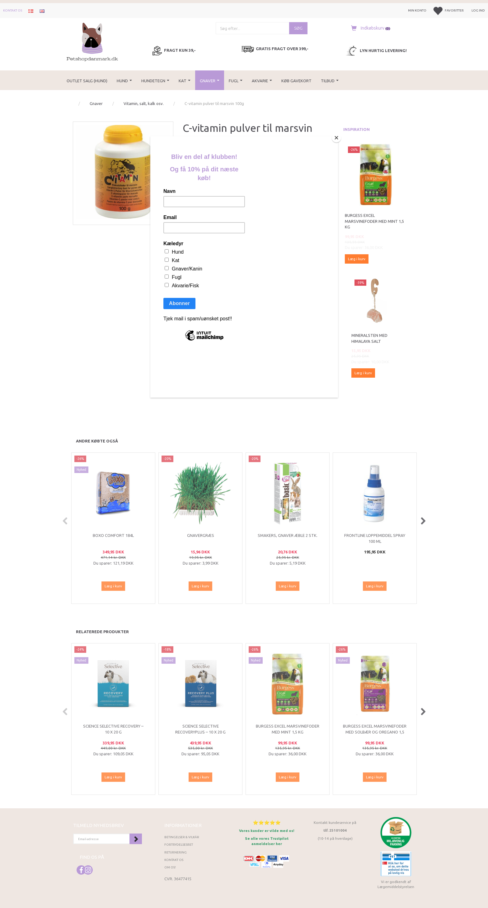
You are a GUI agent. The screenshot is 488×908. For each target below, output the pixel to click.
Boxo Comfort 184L (113, 535)
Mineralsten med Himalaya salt (369, 338)
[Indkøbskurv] (369, 28)
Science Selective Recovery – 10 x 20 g (113, 729)
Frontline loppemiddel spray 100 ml (374, 538)
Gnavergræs (200, 535)
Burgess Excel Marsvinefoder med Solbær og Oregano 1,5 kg (374, 732)
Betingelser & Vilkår (181, 837)
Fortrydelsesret (178, 844)
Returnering (175, 852)
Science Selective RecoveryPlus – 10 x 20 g (200, 729)
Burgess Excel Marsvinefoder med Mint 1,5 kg (374, 221)
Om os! (170, 867)
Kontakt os (12, 10)
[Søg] (298, 28)
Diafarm (199, 155)
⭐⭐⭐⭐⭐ (267, 822)
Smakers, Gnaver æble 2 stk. (287, 535)
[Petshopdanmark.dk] (92, 41)
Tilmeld (135, 839)
